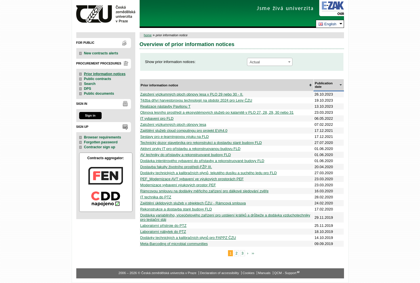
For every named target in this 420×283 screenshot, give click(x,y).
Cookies (249, 273)
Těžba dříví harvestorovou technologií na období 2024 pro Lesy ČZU (196, 100)
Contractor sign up (99, 147)
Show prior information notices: (170, 62)
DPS (87, 89)
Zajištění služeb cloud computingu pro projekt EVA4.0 (183, 130)
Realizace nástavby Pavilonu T (165, 106)
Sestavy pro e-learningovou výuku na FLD (174, 136)
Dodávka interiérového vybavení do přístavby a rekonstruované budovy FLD (202, 161)
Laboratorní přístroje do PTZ (163, 225)
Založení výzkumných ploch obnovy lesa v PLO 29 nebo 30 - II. (191, 94)
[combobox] (269, 62)
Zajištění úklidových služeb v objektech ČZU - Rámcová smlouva (193, 203)
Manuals (264, 273)
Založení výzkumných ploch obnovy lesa (173, 124)
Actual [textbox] (255, 62)
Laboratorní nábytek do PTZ (163, 231)
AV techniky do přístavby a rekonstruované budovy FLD (185, 155)
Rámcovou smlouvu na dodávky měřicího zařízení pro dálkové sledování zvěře (204, 191)
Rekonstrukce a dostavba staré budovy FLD (176, 209)
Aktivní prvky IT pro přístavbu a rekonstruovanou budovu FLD (190, 149)
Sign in (90, 115)
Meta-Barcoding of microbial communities (174, 244)
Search (90, 84)
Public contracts (97, 79)
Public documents (99, 94)
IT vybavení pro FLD (157, 118)
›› (253, 253)
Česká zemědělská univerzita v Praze (106, 14)
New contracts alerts (101, 53)
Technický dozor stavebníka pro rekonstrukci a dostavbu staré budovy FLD (201, 142)
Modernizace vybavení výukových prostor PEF (178, 185)
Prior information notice (159, 85)
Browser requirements (102, 137)
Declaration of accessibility (219, 273)
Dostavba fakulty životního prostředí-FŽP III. (176, 167)
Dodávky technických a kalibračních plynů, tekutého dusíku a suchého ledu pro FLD (208, 173)
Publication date (323, 84)
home (148, 35)
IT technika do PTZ (155, 197)
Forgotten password (101, 142)
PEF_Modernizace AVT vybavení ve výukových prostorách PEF (192, 179)
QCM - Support (285, 273)
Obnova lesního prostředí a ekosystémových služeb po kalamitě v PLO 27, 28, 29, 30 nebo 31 (217, 112)
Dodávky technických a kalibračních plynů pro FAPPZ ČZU (188, 237)
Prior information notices (105, 74)
